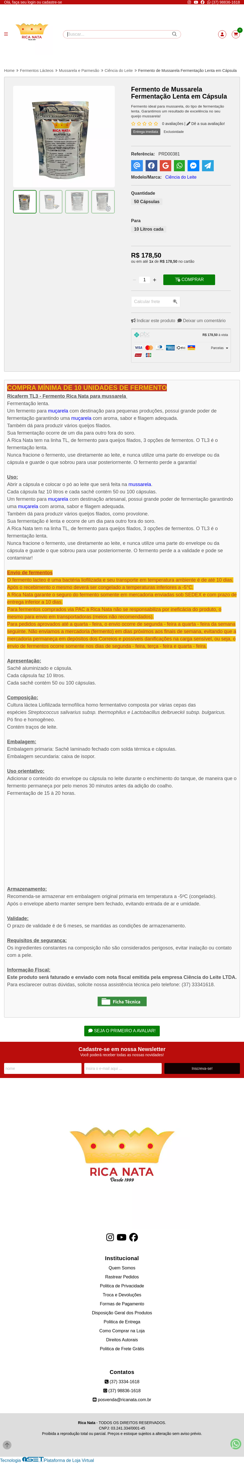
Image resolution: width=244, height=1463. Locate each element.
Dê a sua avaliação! (205, 124)
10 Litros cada (149, 229)
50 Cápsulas (146, 202)
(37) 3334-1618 (122, 1381)
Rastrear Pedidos (122, 1277)
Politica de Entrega (122, 1322)
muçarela (58, 411)
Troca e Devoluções (122, 1295)
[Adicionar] (154, 280)
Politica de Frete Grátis (122, 1348)
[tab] (181, 335)
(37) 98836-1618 (223, 2)
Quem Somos (122, 1268)
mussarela (139, 484)
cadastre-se (52, 2)
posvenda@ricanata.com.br (122, 1399)
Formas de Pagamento (122, 1304)
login (32, 2)
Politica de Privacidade (122, 1286)
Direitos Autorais (122, 1339)
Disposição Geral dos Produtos (122, 1313)
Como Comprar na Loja (121, 1330)
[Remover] (134, 280)
